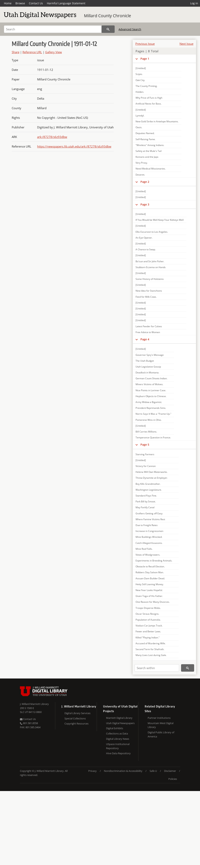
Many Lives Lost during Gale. (151, 655)
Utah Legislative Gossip (148, 366)
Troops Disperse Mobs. (148, 608)
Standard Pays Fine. (146, 495)
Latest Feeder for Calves (149, 326)
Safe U (153, 771)
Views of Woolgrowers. (148, 554)
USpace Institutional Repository (117, 746)
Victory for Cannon (146, 466)
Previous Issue (145, 44)
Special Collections (75, 718)
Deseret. (140, 174)
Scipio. (139, 74)
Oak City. (140, 80)
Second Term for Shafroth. (150, 649)
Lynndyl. (140, 115)
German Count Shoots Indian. (151, 378)
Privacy (92, 771)
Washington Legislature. (149, 489)
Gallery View (53, 52)
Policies (172, 779)
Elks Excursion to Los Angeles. (152, 231)
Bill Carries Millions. (146, 431)
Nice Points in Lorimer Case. (151, 390)
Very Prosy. (142, 162)
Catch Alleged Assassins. (149, 543)
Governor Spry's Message (150, 355)
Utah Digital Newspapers (120, 723)
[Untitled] (141, 68)
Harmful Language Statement (66, 3)
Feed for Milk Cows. (146, 296)
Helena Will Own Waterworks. (152, 472)
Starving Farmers (145, 454)
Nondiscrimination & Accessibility (123, 771)
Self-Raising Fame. (145, 139)
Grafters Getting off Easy (149, 513)
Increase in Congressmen (149, 531)
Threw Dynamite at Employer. (152, 477)
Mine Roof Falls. (144, 549)
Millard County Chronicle (107, 15)
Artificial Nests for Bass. (149, 103)
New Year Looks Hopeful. (149, 590)
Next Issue (186, 44)
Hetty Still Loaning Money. (150, 584)
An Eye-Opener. (144, 237)
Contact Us (36, 3)
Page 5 (144, 444)
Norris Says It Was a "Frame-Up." (153, 413)
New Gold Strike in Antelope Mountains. (157, 121)
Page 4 (144, 339)
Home (8, 3)
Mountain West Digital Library (160, 725)
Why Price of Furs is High (149, 97)
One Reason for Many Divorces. (153, 602)
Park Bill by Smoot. (146, 501)
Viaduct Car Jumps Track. (149, 625)
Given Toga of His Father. (149, 596)
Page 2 (144, 182)
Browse (20, 3)
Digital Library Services (77, 713)
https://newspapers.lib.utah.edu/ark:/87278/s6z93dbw (74, 146)
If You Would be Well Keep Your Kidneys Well (160, 220)
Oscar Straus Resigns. (147, 613)
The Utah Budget (145, 360)
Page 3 (144, 204)
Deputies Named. (145, 133)
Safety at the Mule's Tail (149, 151)
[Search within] (157, 668)
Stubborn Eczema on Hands (151, 267)
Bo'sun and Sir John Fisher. (150, 261)
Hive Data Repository (118, 753)
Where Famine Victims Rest (150, 519)
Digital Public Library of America (161, 734)
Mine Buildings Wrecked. (149, 537)
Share (15, 52)
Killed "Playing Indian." (148, 637)
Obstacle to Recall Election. (150, 566)
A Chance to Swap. (146, 249)
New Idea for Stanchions (149, 290)
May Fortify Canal (145, 507)
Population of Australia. (148, 619)
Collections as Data (117, 733)
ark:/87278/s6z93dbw (52, 137)
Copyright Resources (76, 723)
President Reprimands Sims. (151, 408)
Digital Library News (117, 739)
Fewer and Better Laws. (148, 631)
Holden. (140, 92)
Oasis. (139, 127)
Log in (194, 3)
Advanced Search (130, 29)
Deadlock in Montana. (147, 372)
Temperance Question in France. (153, 437)
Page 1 (144, 58)
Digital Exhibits (114, 728)
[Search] (53, 29)
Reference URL (32, 52)
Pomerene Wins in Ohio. (149, 420)
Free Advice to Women (148, 332)
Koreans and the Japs (147, 157)
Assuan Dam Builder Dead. (150, 578)
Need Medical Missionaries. (151, 168)
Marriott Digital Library (119, 718)
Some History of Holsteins (150, 279)
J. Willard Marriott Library (34, 704)
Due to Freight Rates (147, 525)
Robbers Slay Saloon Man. (150, 572)
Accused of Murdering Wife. (151, 643)
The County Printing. (146, 86)
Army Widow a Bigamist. (149, 402)
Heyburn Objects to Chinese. (151, 396)
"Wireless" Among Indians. (150, 145)
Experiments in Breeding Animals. (154, 560)
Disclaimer (170, 771)
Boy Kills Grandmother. (148, 484)
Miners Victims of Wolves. (149, 384)
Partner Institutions (159, 718)
